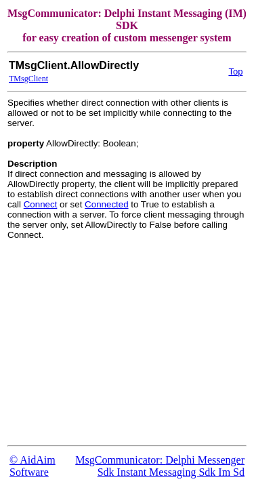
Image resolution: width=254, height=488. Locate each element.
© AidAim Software (32, 466)
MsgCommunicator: (120, 460)
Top (235, 71)
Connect (41, 204)
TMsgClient (28, 78)
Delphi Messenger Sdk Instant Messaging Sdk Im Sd (171, 466)
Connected (106, 204)
